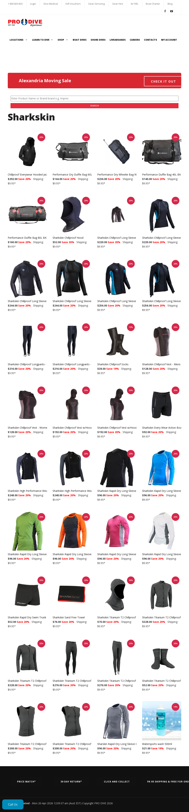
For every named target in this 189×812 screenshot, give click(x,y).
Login (33, 3)
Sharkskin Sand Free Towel (69, 617)
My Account (169, 39)
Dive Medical (51, 3)
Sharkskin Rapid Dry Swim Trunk (27, 617)
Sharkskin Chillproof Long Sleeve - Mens (121, 237)
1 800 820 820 (15, 3)
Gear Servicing (96, 3)
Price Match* (26, 781)
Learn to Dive (43, 39)
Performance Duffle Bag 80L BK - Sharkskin (34, 237)
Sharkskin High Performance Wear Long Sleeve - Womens (87, 491)
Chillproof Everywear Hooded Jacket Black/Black (36, 174)
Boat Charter (153, 3)
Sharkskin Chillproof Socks (112, 364)
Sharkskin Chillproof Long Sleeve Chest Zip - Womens (84, 301)
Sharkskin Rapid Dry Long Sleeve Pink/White (123, 554)
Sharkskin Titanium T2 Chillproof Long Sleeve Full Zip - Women (45, 680)
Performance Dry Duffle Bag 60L (72, 174)
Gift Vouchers (73, 3)
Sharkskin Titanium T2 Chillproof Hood (120, 617)
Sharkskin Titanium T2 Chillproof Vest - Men (34, 744)
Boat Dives (80, 39)
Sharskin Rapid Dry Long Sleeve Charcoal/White (125, 744)
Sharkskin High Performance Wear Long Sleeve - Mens (40, 491)
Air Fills (134, 3)
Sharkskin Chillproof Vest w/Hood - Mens (77, 427)
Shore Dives (98, 39)
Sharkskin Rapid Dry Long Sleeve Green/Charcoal (37, 554)
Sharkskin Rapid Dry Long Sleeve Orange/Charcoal (83, 554)
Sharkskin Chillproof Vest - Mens (161, 364)
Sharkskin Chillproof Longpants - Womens (78, 364)
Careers (135, 39)
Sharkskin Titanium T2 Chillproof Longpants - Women (129, 680)
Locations (19, 39)
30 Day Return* (71, 781)
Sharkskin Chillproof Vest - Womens (29, 427)
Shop (63, 39)
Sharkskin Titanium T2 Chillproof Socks (165, 680)
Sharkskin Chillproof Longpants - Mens (31, 364)
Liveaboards (118, 39)
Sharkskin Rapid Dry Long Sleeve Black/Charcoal (126, 491)
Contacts (150, 39)
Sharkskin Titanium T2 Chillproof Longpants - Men (82, 680)
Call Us (13, 804)
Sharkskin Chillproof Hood (68, 237)
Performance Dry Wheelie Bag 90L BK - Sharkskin (127, 174)
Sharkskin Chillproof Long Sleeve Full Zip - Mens (125, 301)
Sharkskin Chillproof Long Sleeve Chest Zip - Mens (38, 301)
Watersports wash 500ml (157, 744)
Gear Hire (117, 3)
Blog (170, 3)
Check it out (163, 81)
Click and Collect (117, 781)
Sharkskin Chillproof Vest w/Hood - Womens (123, 427)
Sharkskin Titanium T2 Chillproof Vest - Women (81, 744)
